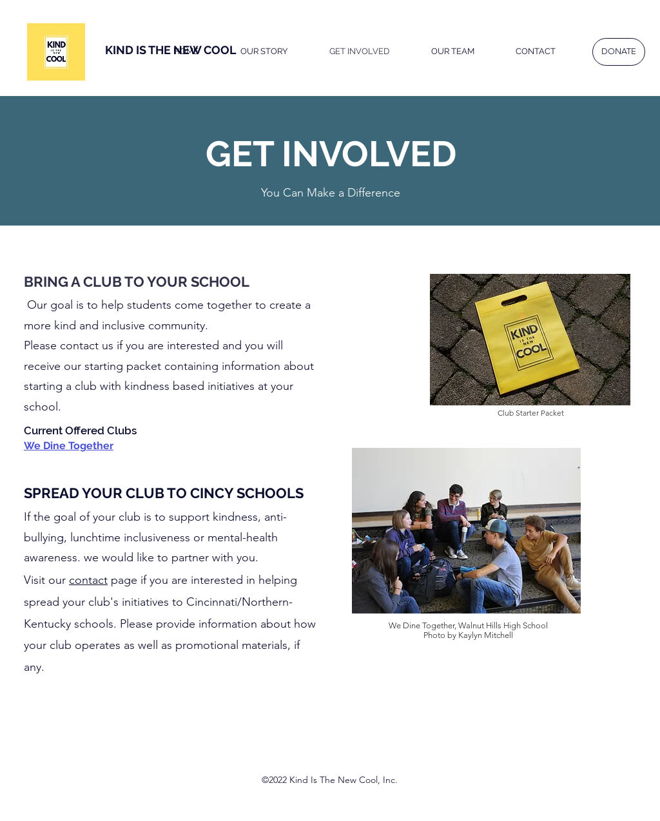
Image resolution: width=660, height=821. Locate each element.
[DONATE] (618, 52)
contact (88, 580)
